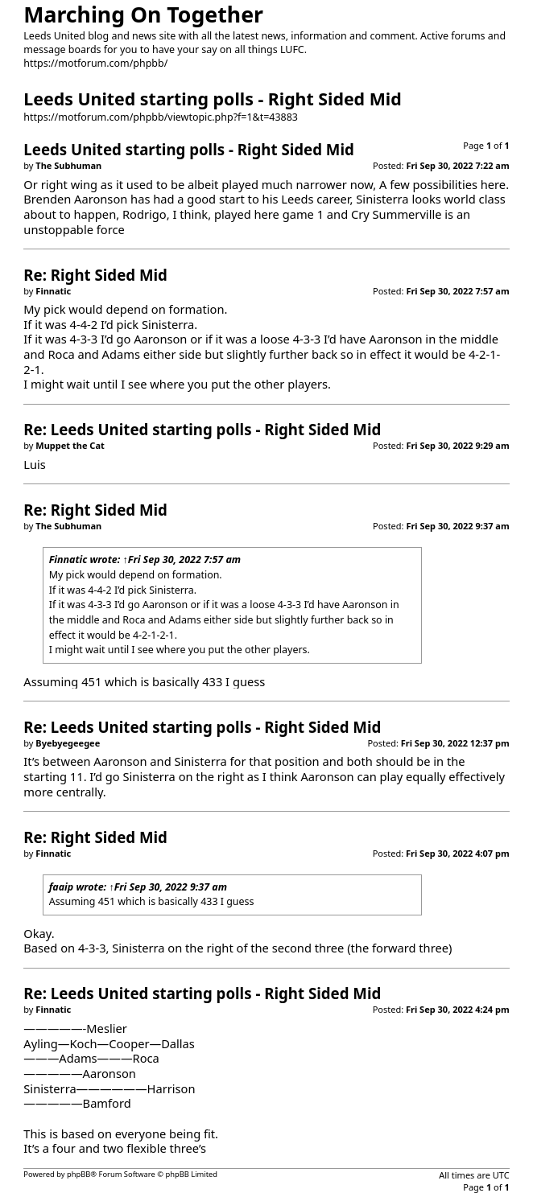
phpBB (78, 1174)
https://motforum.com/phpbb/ (95, 63)
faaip (61, 887)
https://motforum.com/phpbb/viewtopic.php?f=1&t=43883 (160, 117)
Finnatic (68, 559)
